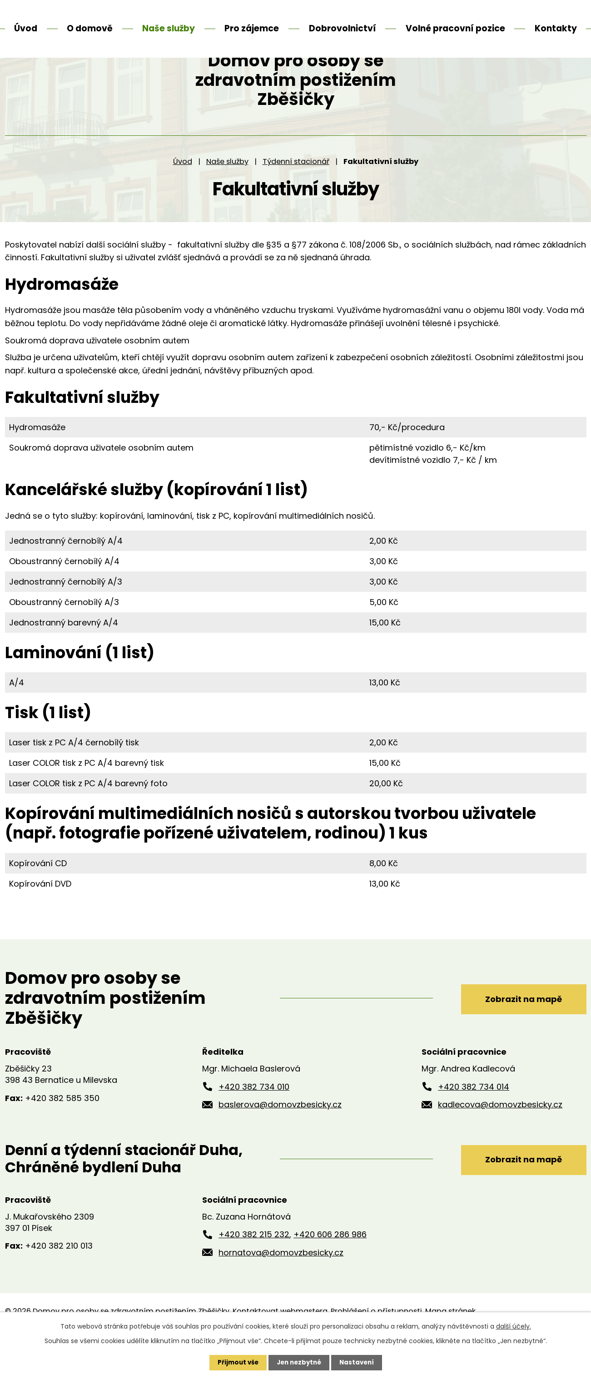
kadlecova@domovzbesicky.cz (500, 1138)
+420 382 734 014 (473, 1120)
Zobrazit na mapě (516, 1031)
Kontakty (556, 28)
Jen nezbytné (299, 1362)
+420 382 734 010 (254, 1120)
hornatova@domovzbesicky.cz (281, 1286)
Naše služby (227, 195)
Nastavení (359, 1362)
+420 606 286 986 (330, 1268)
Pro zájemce (251, 28)
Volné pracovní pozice (455, 28)
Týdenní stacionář (296, 195)
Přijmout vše (235, 1362)
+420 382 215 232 (254, 1268)
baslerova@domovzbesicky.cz (280, 1138)
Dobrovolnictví (342, 28)
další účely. (513, 1325)
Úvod (182, 195)
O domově (90, 28)
